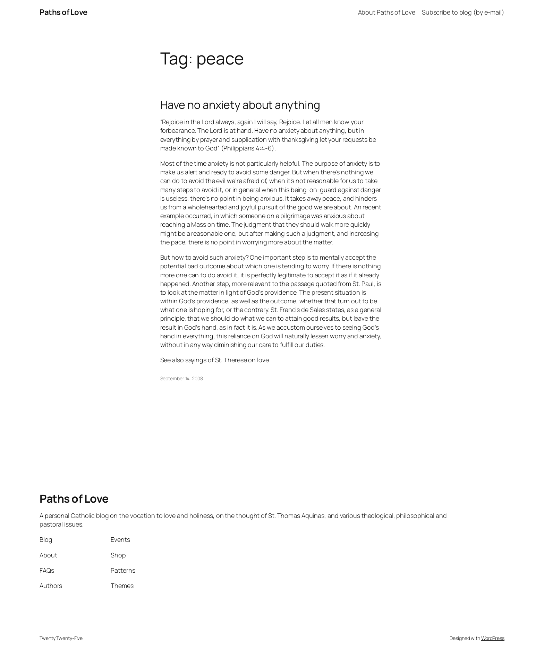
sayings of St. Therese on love (227, 360)
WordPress (492, 638)
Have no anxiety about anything (240, 104)
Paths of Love (63, 12)
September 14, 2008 (181, 378)
